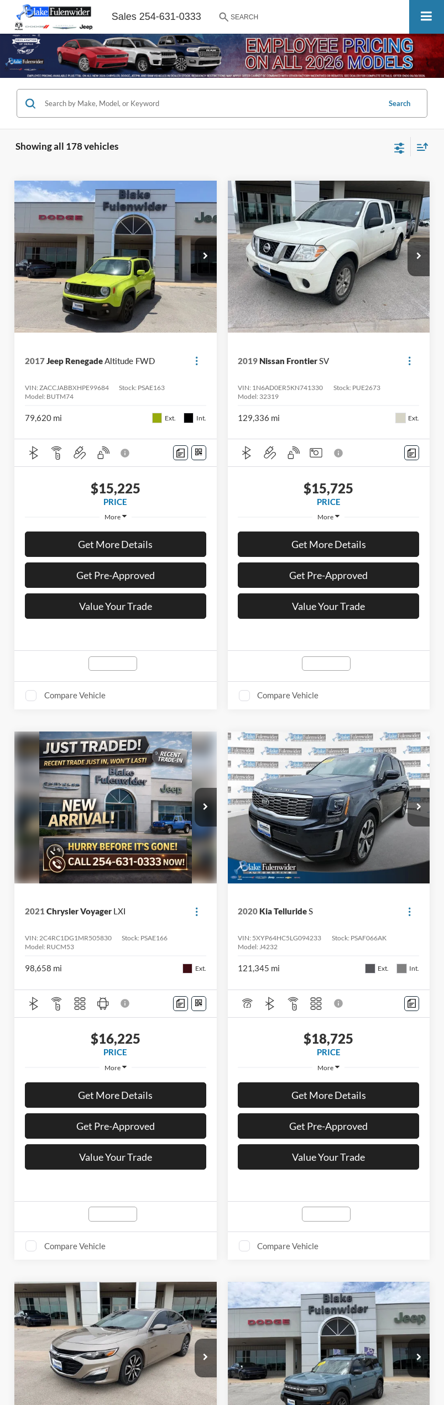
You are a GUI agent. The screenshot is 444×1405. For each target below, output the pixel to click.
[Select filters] (399, 147)
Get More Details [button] (115, 544)
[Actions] (196, 361)
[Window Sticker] (198, 452)
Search (399, 103)
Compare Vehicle (75, 695)
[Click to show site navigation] (426, 17)
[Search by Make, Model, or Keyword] (211, 103)
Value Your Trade (115, 606)
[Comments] (180, 452)
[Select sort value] (420, 146)
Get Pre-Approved (115, 575)
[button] (206, 257)
